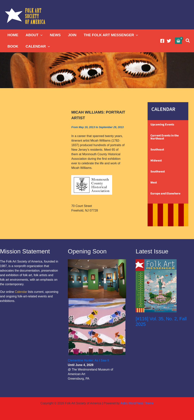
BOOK (12, 46)
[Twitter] (169, 41)
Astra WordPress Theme (136, 403)
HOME (12, 35)
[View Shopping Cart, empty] (178, 41)
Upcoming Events (162, 124)
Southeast (157, 149)
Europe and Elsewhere (165, 193)
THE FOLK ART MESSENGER (110, 35)
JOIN (71, 35)
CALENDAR (37, 46)
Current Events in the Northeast (164, 137)
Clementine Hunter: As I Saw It (88, 360)
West (153, 182)
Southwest (157, 171)
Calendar (21, 291)
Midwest (156, 160)
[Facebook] (162, 41)
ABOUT (33, 35)
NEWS (54, 35)
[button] (40, 35)
